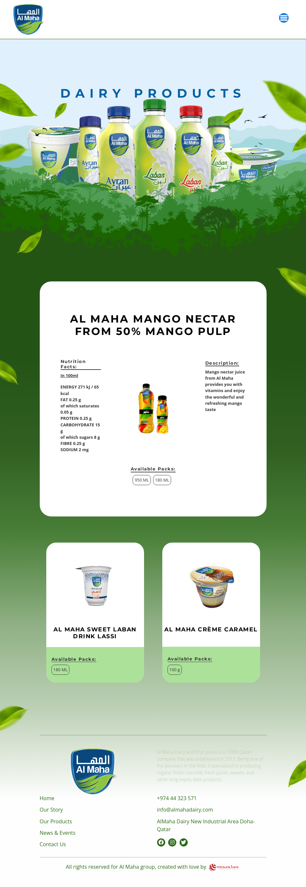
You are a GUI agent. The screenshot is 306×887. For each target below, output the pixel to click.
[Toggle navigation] (284, 17)
